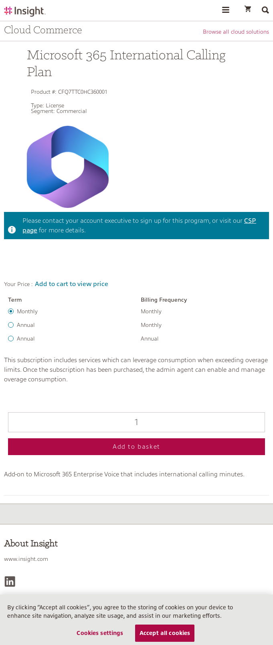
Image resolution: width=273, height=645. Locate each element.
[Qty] (136, 422)
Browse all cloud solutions (236, 31)
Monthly (27, 311)
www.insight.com (26, 559)
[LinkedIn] (10, 581)
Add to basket (136, 446)
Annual (26, 325)
